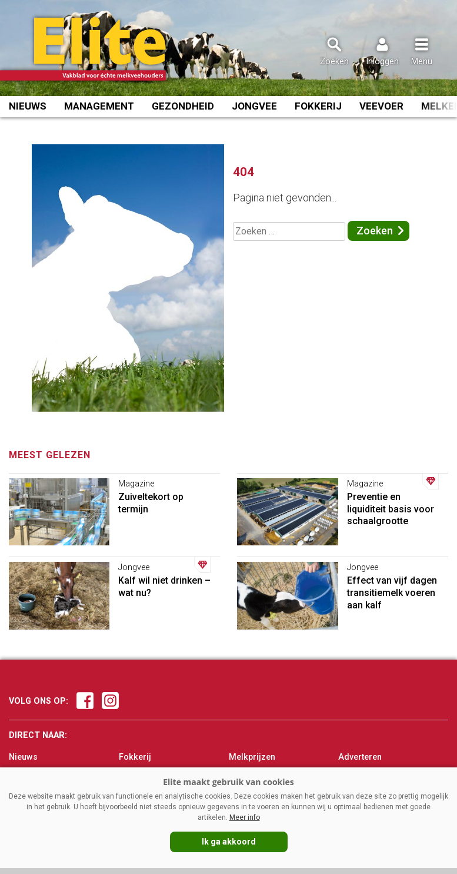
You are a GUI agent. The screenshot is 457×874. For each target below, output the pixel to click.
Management (99, 106)
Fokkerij (318, 106)
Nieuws (27, 106)
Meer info (244, 817)
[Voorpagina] (98, 49)
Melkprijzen (252, 757)
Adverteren (360, 757)
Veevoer (381, 106)
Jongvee (254, 106)
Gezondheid (183, 106)
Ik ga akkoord (229, 841)
